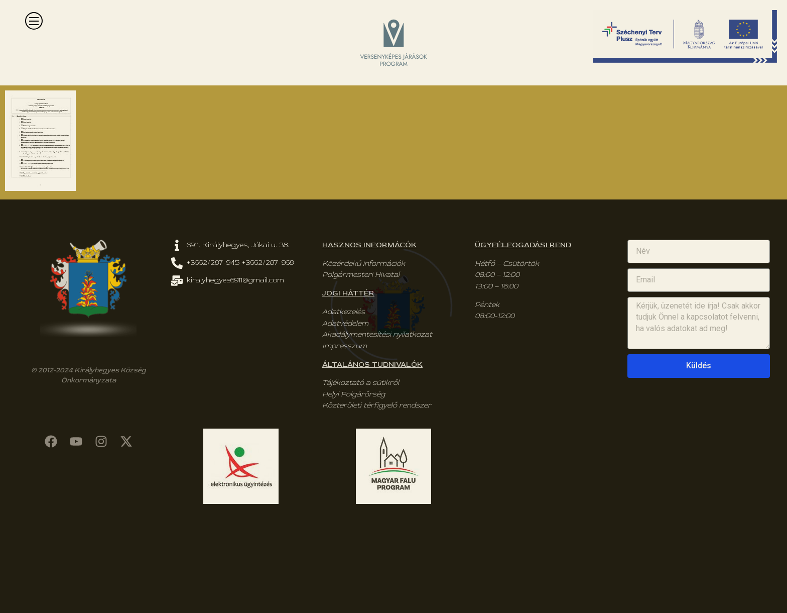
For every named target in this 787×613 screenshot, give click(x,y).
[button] (34, 21)
